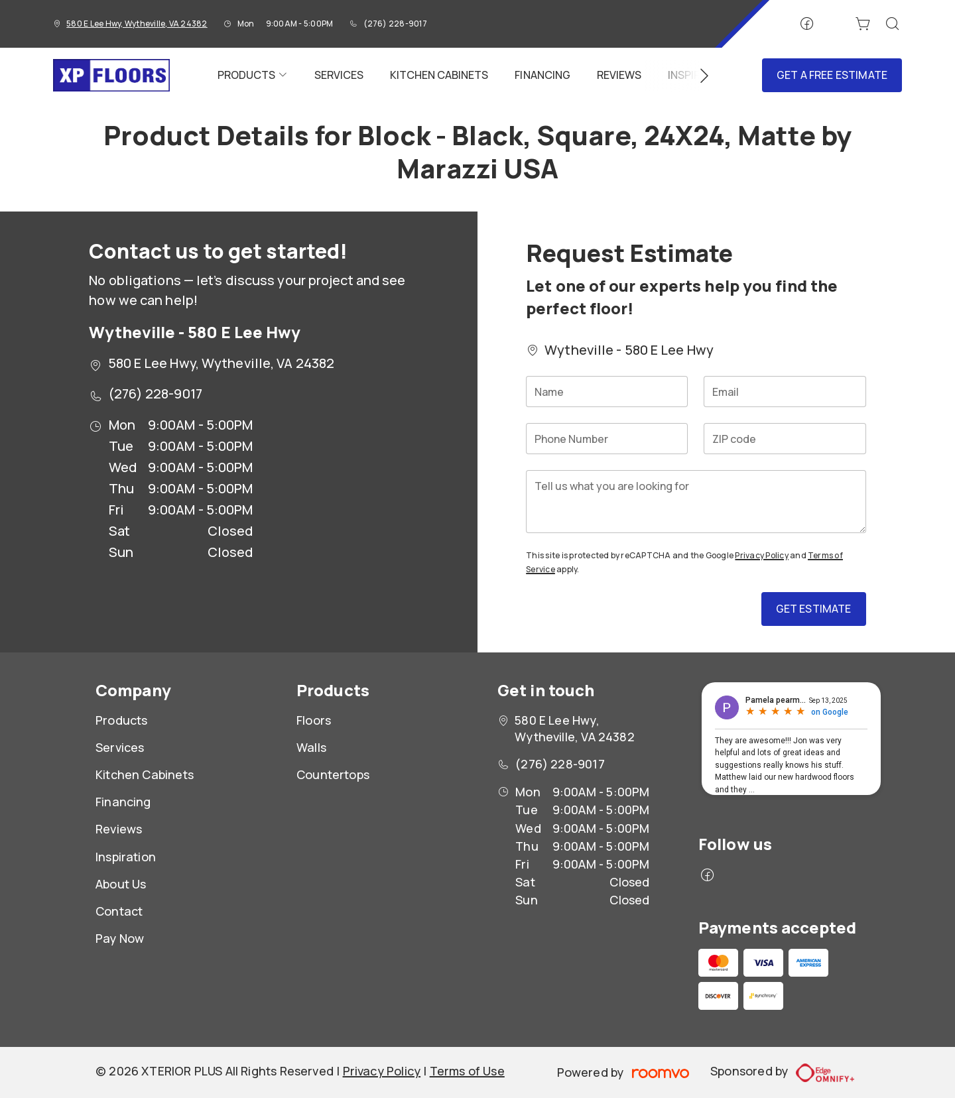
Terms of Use (467, 1071)
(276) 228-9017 (395, 23)
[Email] (784, 391)
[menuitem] (252, 75)
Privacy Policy (761, 555)
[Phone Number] (607, 438)
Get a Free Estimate (832, 75)
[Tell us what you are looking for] (695, 501)
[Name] (607, 391)
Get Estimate (814, 608)
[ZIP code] (784, 438)
